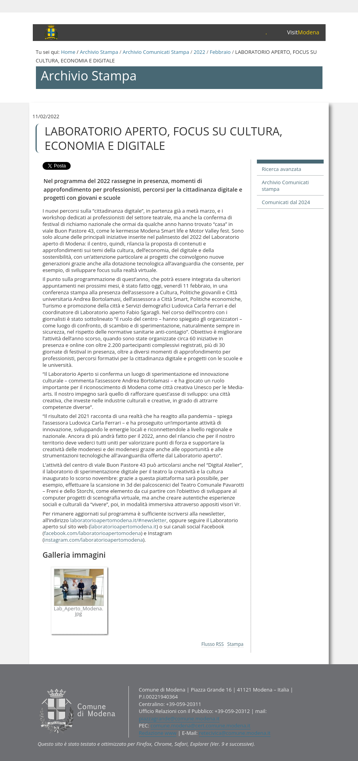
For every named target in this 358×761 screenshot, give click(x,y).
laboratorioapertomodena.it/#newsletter (118, 520)
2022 (199, 51)
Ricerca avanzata (281, 168)
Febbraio (220, 51)
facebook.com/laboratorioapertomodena (92, 533)
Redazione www (158, 732)
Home (68, 51)
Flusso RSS (212, 644)
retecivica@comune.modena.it (235, 732)
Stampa (235, 644)
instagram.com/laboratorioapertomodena (93, 539)
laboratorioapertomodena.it (123, 526)
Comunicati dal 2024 (286, 202)
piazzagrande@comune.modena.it (179, 718)
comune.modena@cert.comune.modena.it (201, 725)
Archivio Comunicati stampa (285, 185)
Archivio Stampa (99, 51)
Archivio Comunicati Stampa (156, 51)
